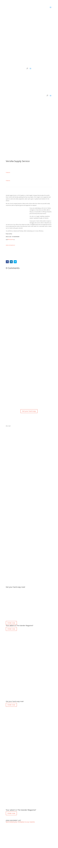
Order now (11, 623)
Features (8, 172)
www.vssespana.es (10, 245)
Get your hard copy (29, 411)
